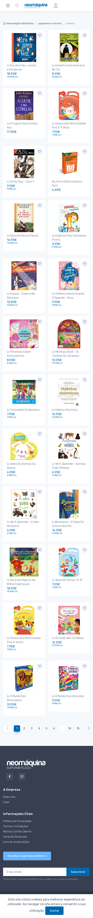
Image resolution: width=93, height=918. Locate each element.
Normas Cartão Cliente (17, 831)
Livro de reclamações (16, 842)
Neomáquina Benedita (18, 23)
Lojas (6, 802)
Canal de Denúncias (15, 836)
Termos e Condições (15, 826)
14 (69, 728)
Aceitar (54, 910)
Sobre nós (9, 797)
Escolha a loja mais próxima (26, 856)
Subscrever (78, 872)
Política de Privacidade (17, 821)
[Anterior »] (87, 728)
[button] (17, 5)
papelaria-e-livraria (50, 23)
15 (78, 728)
